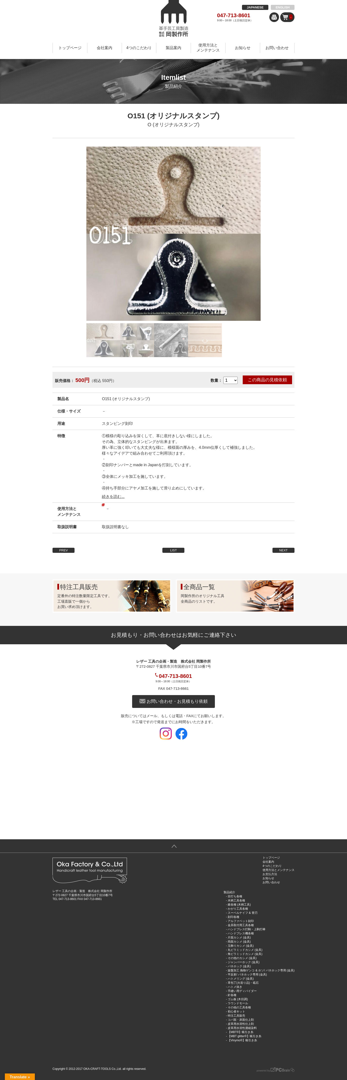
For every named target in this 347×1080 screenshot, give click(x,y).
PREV (63, 550)
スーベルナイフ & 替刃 (242, 913)
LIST (173, 550)
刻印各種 (233, 917)
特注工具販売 (236, 1015)
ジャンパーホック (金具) (243, 962)
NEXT (283, 550)
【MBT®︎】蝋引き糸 (240, 1032)
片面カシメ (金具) (239, 937)
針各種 (232, 995)
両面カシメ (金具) (239, 941)
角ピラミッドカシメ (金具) (245, 954)
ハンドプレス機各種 (241, 933)
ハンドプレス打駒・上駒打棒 (246, 929)
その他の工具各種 (239, 1007)
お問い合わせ (277, 48)
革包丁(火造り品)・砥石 (243, 982)
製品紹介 (229, 892)
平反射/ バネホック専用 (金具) (247, 974)
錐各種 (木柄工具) (239, 904)
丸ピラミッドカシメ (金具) (245, 950)
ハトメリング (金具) (241, 978)
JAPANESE (255, 7)
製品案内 (173, 48)
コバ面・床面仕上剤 (241, 1019)
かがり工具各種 (238, 908)
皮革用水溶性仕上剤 (241, 1024)
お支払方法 (270, 874)
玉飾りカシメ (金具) (241, 945)
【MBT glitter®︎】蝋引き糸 (244, 1036)
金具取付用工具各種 (241, 925)
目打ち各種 (235, 896)
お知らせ (242, 48)
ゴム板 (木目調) (238, 999)
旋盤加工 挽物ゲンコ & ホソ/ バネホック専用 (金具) (261, 970)
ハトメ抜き (235, 987)
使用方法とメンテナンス (208, 47)
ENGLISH (283, 7)
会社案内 (104, 48)
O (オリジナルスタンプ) (173, 124)
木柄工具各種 (236, 900)
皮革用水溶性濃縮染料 (242, 1028)
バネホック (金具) (239, 966)
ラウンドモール (238, 1003)
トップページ (70, 48)
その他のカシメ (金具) (242, 958)
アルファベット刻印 (241, 921)
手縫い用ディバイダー (242, 991)
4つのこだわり (139, 48)
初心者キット (236, 1011)
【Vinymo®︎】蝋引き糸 (242, 1040)
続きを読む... (113, 497)
